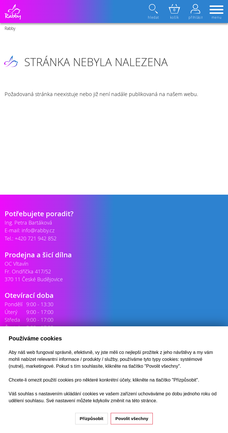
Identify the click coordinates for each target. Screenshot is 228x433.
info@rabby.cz (38, 230)
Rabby (10, 28)
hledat (154, 12)
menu (216, 13)
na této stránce (141, 400)
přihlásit (195, 12)
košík (174, 12)
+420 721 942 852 (35, 238)
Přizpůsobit (91, 418)
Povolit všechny (131, 418)
